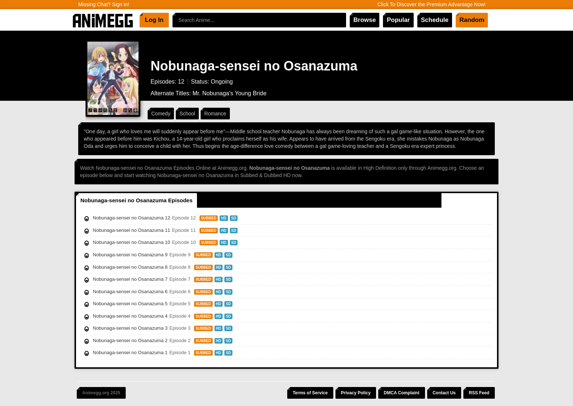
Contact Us (444, 392)
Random (471, 19)
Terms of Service (310, 392)
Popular (398, 19)
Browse (364, 19)
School (187, 113)
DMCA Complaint (402, 392)
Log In (154, 19)
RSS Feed (479, 392)
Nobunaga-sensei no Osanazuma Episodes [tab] (136, 200)
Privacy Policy (356, 392)
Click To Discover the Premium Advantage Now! (431, 4)
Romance (215, 113)
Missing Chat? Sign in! (103, 4)
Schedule (435, 19)
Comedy (160, 113)
